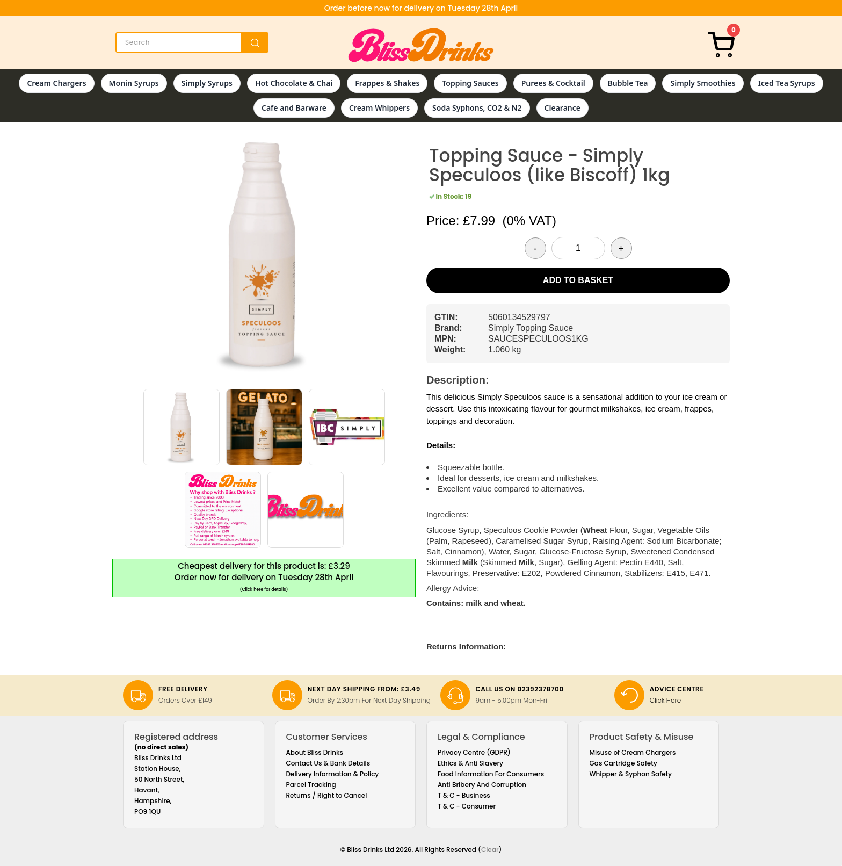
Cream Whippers (379, 108)
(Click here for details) (264, 590)
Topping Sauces (470, 83)
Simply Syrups (207, 83)
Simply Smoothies (702, 83)
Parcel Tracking (311, 784)
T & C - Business (464, 795)
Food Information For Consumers (491, 773)
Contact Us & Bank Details (328, 763)
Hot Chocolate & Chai (293, 83)
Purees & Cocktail (553, 83)
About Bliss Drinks (315, 752)
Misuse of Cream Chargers (633, 752)
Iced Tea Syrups (786, 83)
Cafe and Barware (294, 108)
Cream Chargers (56, 83)
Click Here (665, 700)
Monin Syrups (134, 83)
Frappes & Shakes (387, 83)
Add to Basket (578, 280)
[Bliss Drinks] (421, 45)
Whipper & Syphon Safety (631, 773)
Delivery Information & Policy (332, 773)
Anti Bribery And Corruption (482, 784)
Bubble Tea (628, 83)
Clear (490, 849)
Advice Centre (677, 689)
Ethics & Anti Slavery (470, 763)
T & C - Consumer (467, 806)
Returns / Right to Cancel (326, 795)
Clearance (562, 108)
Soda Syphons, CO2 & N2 (477, 108)
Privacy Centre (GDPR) (474, 752)
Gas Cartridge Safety (623, 763)
